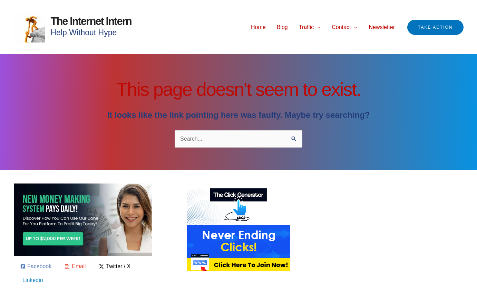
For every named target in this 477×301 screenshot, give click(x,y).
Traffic (306, 27)
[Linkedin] (31, 280)
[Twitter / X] (115, 266)
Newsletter (382, 27)
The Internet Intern (91, 21)
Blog (282, 27)
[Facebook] (36, 266)
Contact (341, 27)
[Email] (75, 266)
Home (258, 27)
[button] (435, 27)
